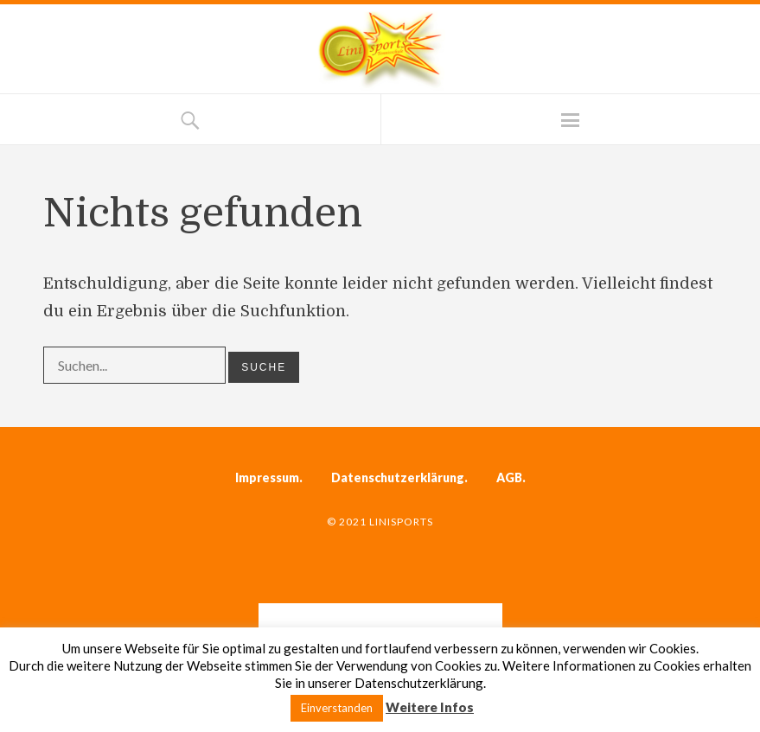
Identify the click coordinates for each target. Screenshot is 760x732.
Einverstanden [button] (337, 708)
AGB (509, 477)
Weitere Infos (430, 707)
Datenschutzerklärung (397, 477)
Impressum (267, 477)
